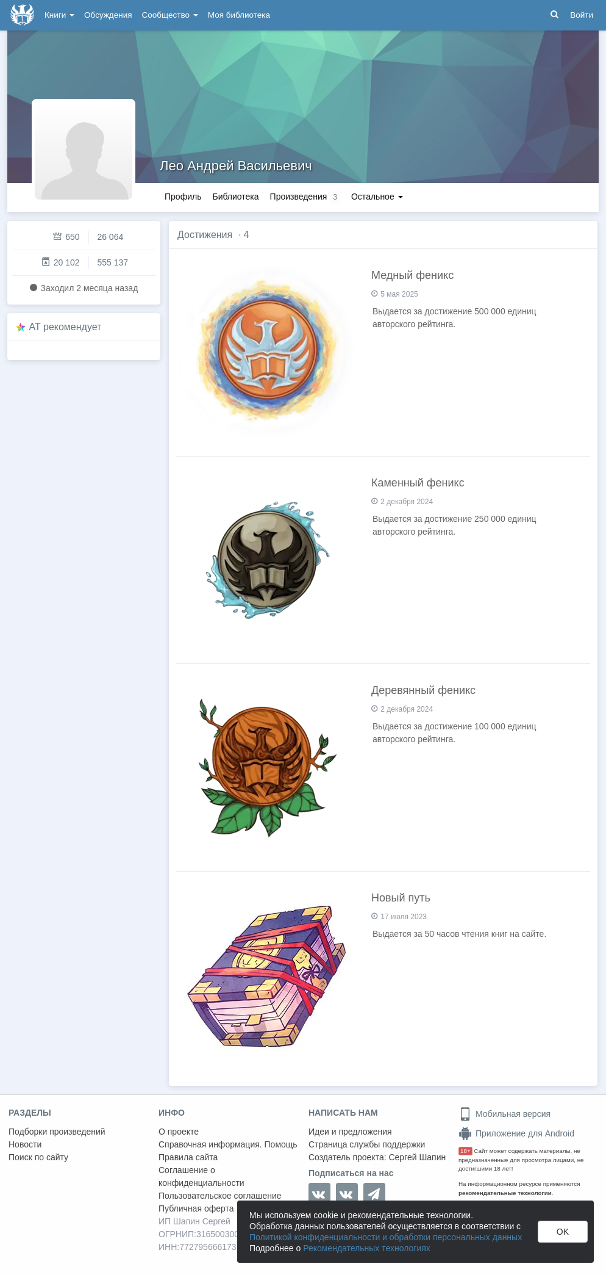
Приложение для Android (516, 1133)
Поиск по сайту (38, 1157)
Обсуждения (108, 15)
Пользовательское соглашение (220, 1196)
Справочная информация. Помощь (228, 1144)
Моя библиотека (239, 15)
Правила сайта (188, 1157)
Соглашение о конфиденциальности (201, 1176)
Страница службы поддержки (366, 1144)
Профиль (183, 196)
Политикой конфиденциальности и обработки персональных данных (385, 1237)
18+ (465, 1150)
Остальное (377, 196)
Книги (59, 15)
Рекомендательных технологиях (366, 1248)
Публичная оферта (196, 1208)
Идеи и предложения (350, 1131)
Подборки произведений (57, 1131)
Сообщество (170, 15)
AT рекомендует (65, 327)
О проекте (179, 1131)
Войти (581, 15)
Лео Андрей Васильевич (236, 165)
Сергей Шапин (417, 1157)
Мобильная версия (504, 1114)
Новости (25, 1144)
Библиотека (235, 196)
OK (563, 1232)
